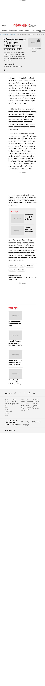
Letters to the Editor (15, 403)
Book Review (22, 407)
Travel (22, 403)
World (6, 407)
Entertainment (8, 411)
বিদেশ (37, 31)
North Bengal (12, 34)
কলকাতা (21, 31)
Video (27, 405)
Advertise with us (36, 405)
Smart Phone (13, 265)
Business (7, 413)
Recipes (22, 405)
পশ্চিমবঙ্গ (28, 31)
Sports (6, 409)
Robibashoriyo (29, 407)
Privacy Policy (36, 408)
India (6, 405)
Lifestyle (23, 401)
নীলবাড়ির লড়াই (13, 31)
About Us (35, 403)
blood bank (30, 265)
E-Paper (4, 25)
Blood (21, 265)
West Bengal (5, 34)
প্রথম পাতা (4, 31)
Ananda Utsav (29, 401)
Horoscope (23, 410)
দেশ (33, 31)
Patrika (28, 409)
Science (6, 415)
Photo (27, 403)
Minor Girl (21, 270)
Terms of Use (36, 401)
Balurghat (12, 270)
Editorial (14, 401)
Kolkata (6, 401)
